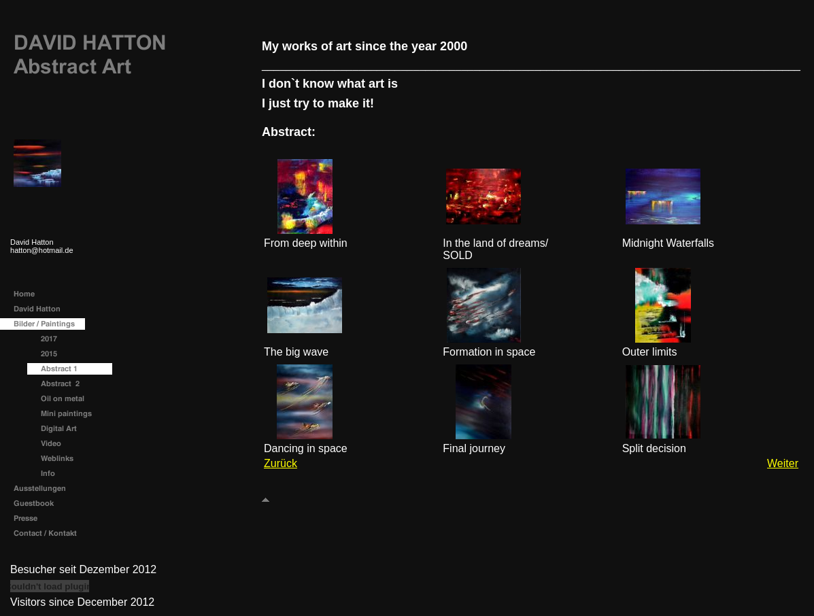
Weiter (782, 463)
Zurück (280, 463)
